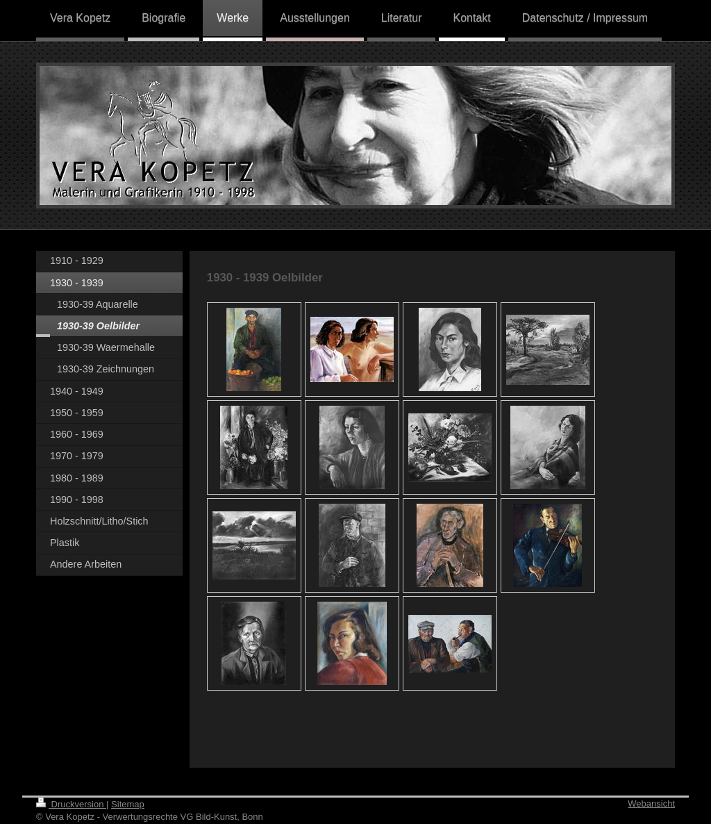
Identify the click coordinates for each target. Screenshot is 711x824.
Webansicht (651, 803)
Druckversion (71, 804)
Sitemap (127, 804)
